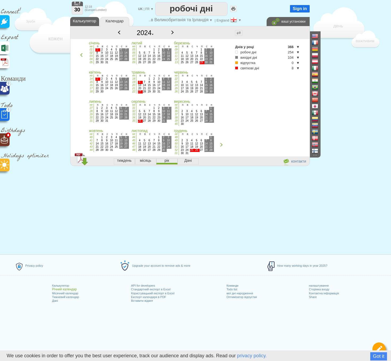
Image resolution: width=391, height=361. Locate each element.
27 (91, 108)
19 (133, 81)
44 (91, 149)
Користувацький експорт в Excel (152, 293)
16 (91, 85)
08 (133, 59)
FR (147, 9)
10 (176, 52)
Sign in (300, 8)
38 (176, 117)
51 (176, 146)
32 (133, 111)
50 (176, 143)
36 (176, 111)
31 (91, 120)
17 (91, 88)
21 (133, 88)
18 (91, 91)
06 (133, 52)
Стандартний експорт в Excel (150, 289)
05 (91, 62)
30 (91, 117)
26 (176, 91)
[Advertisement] (189, 209)
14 (91, 78)
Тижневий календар (65, 297)
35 (133, 120)
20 (133, 85)
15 (91, 81)
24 (176, 85)
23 (176, 81)
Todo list (231, 289)
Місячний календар (65, 293)
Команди (232, 285)
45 (133, 140)
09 (133, 62)
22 (133, 91)
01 (91, 49)
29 (91, 114)
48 (133, 149)
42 (91, 143)
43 (91, 146)
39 (176, 120)
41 (91, 140)
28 (91, 111)
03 (91, 55)
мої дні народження (239, 293)
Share (313, 297)
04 (91, 59)
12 (176, 59)
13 (176, 62)
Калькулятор (60, 285)
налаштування (319, 285)
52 (176, 149)
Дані (55, 300)
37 (176, 114)
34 (133, 117)
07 (133, 55)
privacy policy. (252, 355)
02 (91, 52)
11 (176, 55)
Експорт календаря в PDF (148, 297)
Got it (378, 356)
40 (176, 123)
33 (133, 114)
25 (176, 88)
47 (133, 146)
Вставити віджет (142, 300)
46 (133, 143)
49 (176, 140)
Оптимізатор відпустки (241, 297)
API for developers (143, 285)
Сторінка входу (319, 289)
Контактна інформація (324, 293)
